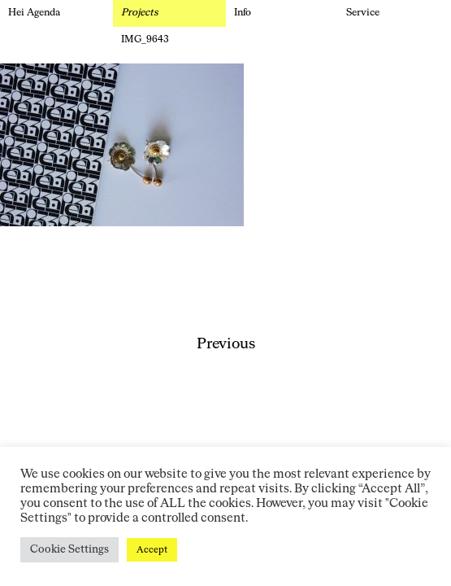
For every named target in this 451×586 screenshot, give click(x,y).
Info (242, 13)
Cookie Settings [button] (69, 549)
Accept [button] (152, 549)
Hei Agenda (34, 13)
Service (362, 13)
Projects (139, 13)
